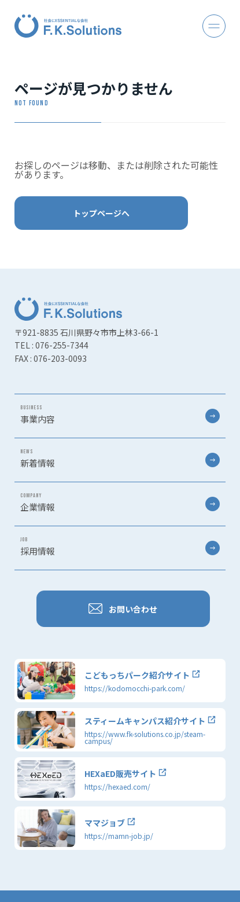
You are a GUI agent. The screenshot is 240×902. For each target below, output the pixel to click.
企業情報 (120, 502)
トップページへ (101, 213)
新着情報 (120, 458)
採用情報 (120, 546)
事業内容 (120, 414)
